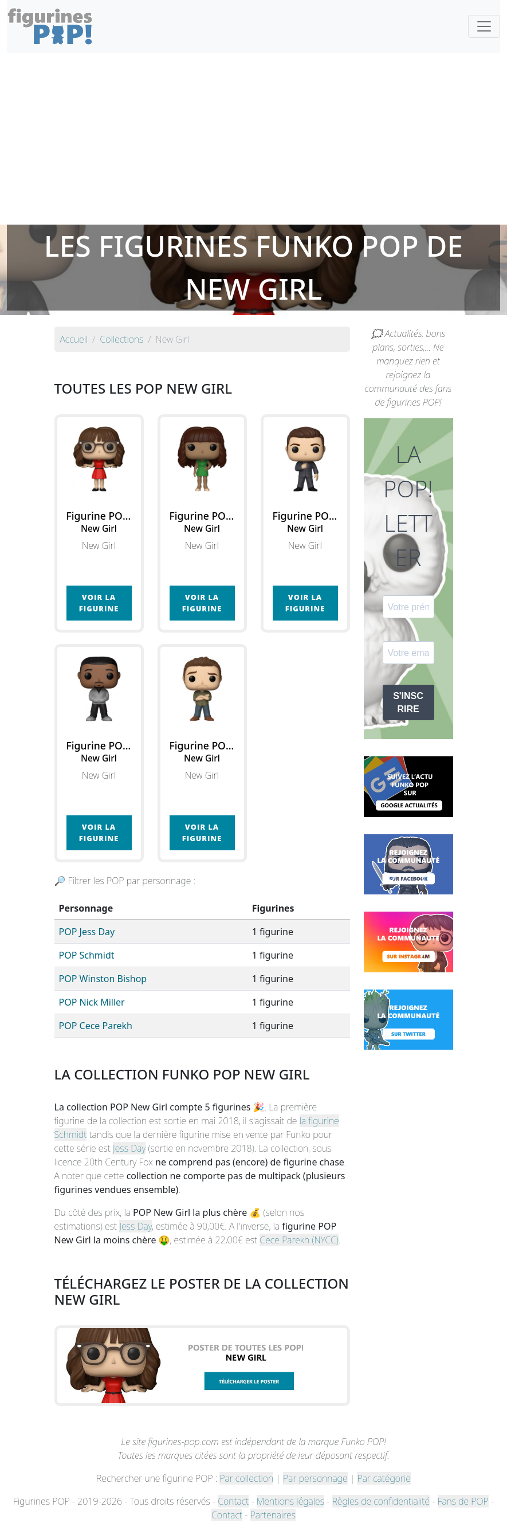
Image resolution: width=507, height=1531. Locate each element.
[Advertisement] (253, 138)
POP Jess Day (87, 931)
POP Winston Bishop (103, 978)
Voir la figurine (99, 602)
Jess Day (129, 1148)
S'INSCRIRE (408, 702)
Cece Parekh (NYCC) (299, 1240)
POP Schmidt (87, 955)
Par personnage (315, 1478)
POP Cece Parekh (95, 1025)
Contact (233, 1501)
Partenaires (273, 1515)
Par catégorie (383, 1478)
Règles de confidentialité (381, 1501)
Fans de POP (463, 1501)
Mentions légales (290, 1501)
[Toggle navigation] (484, 26)
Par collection (246, 1478)
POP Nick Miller (92, 1002)
